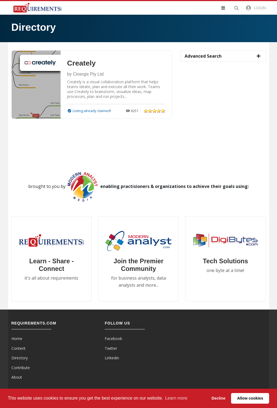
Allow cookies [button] (250, 398)
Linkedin (112, 357)
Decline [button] (218, 398)
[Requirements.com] (37, 7)
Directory (19, 357)
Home (16, 338)
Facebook (113, 338)
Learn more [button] (176, 398)
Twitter (111, 348)
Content (18, 348)
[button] (226, 8)
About (16, 377)
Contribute (20, 367)
